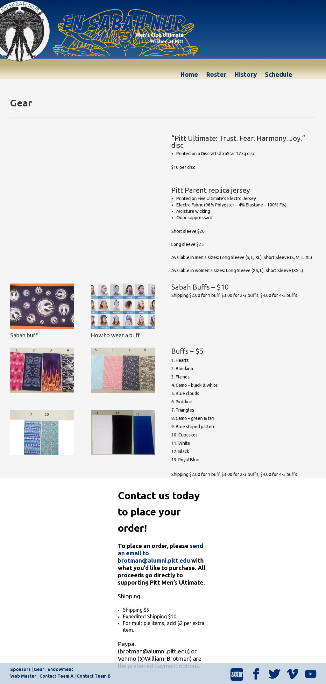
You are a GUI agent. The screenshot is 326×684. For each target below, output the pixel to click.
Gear (39, 669)
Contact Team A (56, 676)
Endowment (60, 669)
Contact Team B (94, 676)
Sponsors (20, 669)
